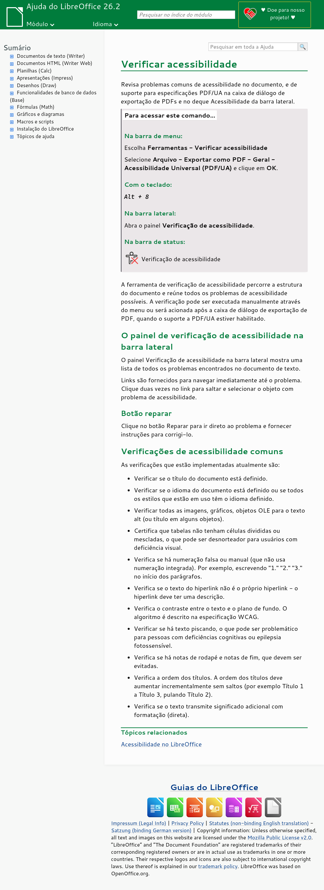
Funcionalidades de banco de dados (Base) (53, 96)
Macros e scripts (35, 121)
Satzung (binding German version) (151, 830)
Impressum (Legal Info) (138, 823)
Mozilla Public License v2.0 (279, 837)
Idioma (102, 23)
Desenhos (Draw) (37, 85)
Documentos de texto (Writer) (51, 56)
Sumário (17, 47)
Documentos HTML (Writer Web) (54, 63)
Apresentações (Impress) (45, 77)
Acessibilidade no (161, 744)
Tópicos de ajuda (36, 136)
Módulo (37, 23)
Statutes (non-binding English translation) (259, 823)
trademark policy (217, 866)
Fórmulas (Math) (36, 106)
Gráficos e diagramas (40, 114)
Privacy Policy (187, 823)
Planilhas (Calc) (34, 70)
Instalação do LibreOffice (45, 128)
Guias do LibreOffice (214, 787)
